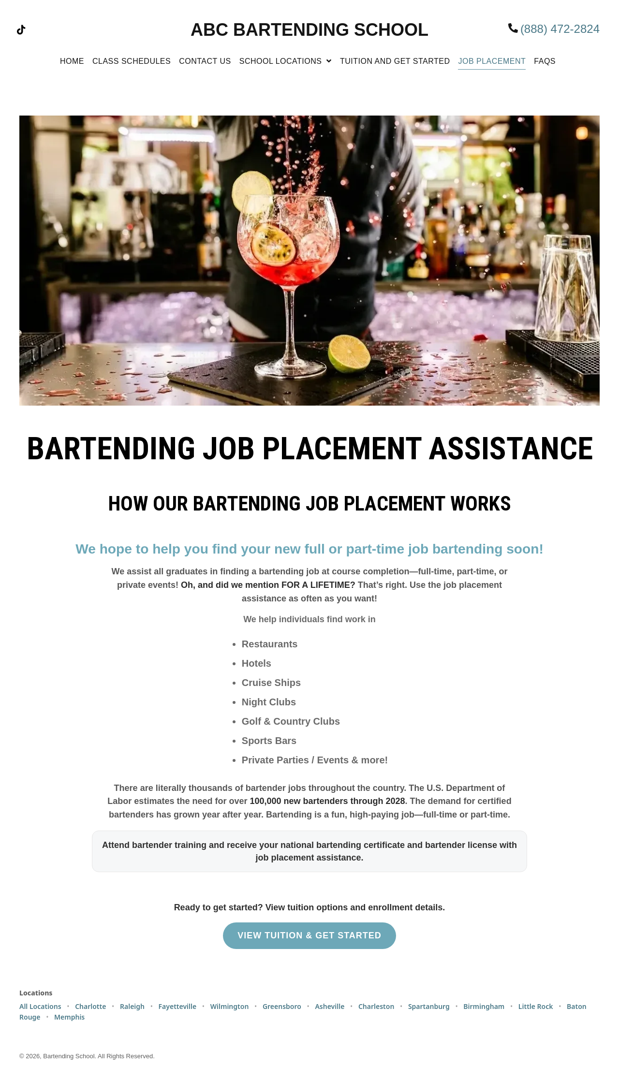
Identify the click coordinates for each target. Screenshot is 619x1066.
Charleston (376, 1006)
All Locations (40, 1006)
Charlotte (90, 1006)
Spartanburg (429, 1006)
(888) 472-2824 (560, 28)
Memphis (69, 1017)
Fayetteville (178, 1006)
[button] (21, 30)
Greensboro (282, 1006)
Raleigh (132, 1006)
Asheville (329, 1006)
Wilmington (229, 1006)
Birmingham (483, 1006)
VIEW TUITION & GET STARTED (309, 935)
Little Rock (535, 1006)
